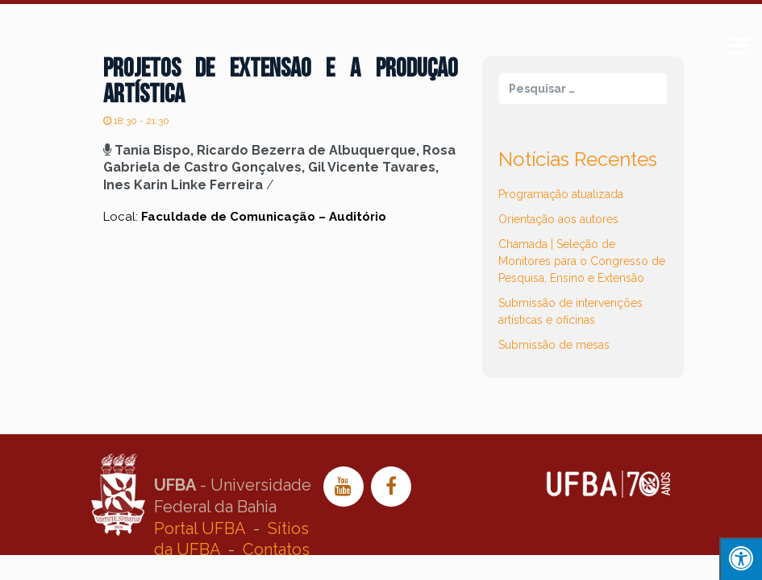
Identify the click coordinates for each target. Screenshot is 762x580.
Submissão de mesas (554, 344)
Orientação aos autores (558, 219)
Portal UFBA (199, 528)
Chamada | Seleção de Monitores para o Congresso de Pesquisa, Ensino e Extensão (581, 261)
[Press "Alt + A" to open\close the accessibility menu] (740, 558)
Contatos (276, 549)
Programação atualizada (560, 194)
